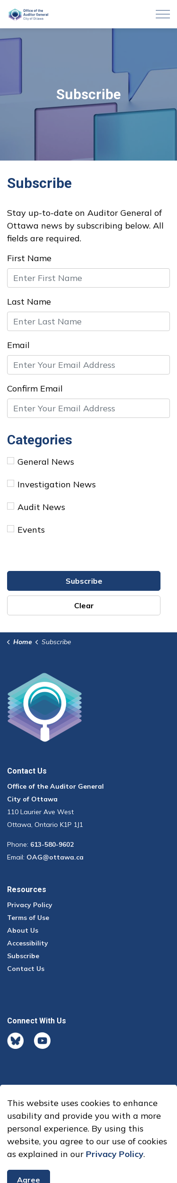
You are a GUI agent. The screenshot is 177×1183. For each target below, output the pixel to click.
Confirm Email (35, 388)
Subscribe (84, 581)
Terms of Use (28, 917)
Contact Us (25, 968)
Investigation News (51, 484)
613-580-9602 (52, 844)
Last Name (29, 301)
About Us (22, 930)
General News (40, 461)
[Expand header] (163, 14)
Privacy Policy (29, 905)
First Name (29, 258)
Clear (84, 605)
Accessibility (27, 943)
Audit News (36, 507)
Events (26, 529)
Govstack (51, 1112)
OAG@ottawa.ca (55, 857)
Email (18, 345)
